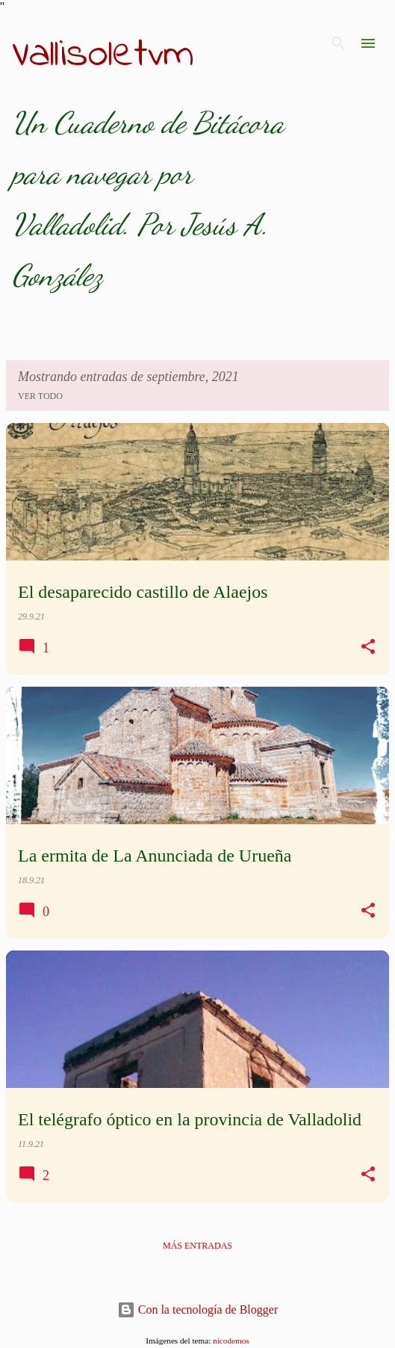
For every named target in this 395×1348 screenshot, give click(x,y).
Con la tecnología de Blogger (198, 1309)
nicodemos (231, 1340)
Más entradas (197, 1245)
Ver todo (40, 396)
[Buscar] (338, 43)
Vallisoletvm (103, 55)
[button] (368, 647)
